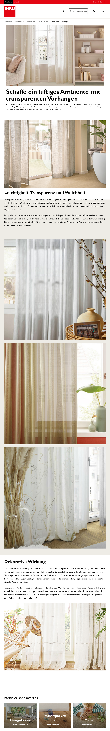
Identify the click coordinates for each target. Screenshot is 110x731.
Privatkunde (8, 2)
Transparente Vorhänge (59, 22)
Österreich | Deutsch (99, 2)
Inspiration (31, 22)
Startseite (8, 22)
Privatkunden (19, 22)
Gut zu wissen (43, 22)
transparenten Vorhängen (36, 216)
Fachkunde (16, 2)
